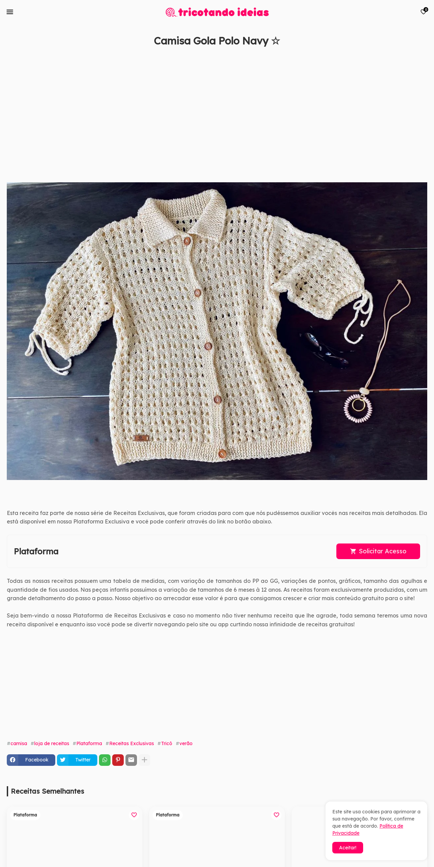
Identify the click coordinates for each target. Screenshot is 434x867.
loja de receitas (51, 743)
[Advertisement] (210, 117)
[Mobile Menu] (10, 12)
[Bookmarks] (423, 12)
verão (186, 743)
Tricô (166, 743)
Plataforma (89, 743)
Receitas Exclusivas (131, 743)
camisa (19, 743)
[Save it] (423, 57)
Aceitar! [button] (347, 848)
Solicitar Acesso (383, 551)
